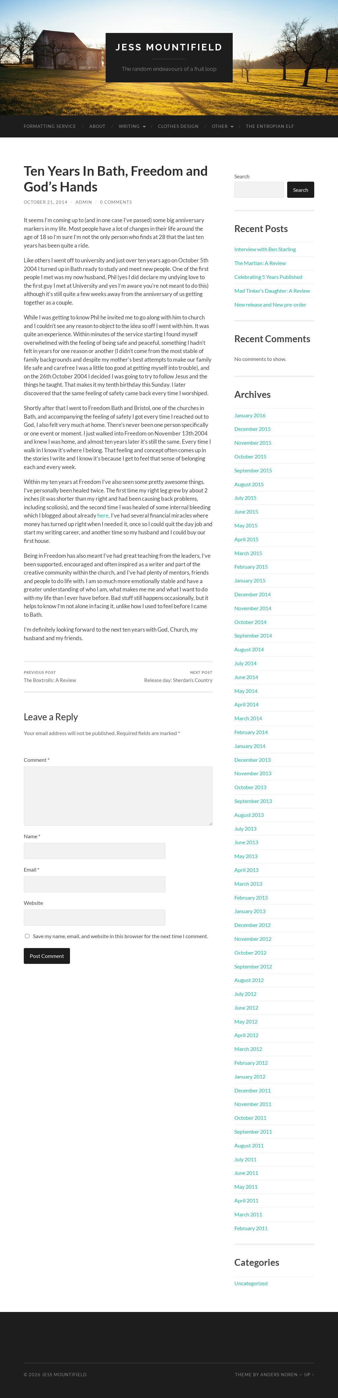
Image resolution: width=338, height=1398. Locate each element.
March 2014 (248, 718)
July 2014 (245, 663)
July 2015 (245, 497)
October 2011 (250, 1118)
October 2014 (250, 622)
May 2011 (245, 1186)
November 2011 (252, 1104)
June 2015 (246, 511)
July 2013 (245, 828)
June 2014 (246, 677)
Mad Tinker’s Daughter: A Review (272, 290)
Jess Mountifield (169, 47)
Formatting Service (50, 126)
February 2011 (251, 1228)
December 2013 (252, 760)
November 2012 (252, 939)
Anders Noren (279, 1374)
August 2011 (249, 1145)
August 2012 (249, 980)
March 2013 (248, 883)
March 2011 (248, 1214)
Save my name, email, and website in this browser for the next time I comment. (120, 936)
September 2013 (253, 801)
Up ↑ (309, 1374)
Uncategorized (251, 1283)
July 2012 (245, 994)
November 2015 (252, 442)
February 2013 (251, 897)
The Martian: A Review (260, 263)
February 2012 (251, 1062)
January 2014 (249, 746)
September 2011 (253, 1131)
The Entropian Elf (270, 126)
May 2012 (245, 1021)
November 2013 (252, 773)
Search (242, 176)
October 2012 (250, 952)
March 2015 (248, 553)
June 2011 (246, 1173)
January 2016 (249, 415)
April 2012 (246, 1035)
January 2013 (249, 911)
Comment (37, 760)
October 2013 (250, 787)
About (97, 126)
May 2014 (245, 691)
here (103, 515)
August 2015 (249, 484)
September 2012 (253, 966)
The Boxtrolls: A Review (50, 676)
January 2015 (249, 580)
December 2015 (252, 429)
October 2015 (250, 456)
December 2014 (252, 594)
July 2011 (245, 1159)
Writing (129, 126)
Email (31, 869)
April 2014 (246, 704)
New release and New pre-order (270, 304)
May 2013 (245, 856)
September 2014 (253, 635)
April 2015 (246, 539)
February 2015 (251, 566)
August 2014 (249, 649)
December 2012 (252, 925)
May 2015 (245, 525)
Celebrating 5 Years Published (268, 277)
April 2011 (246, 1200)
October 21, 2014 (46, 202)
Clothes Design (178, 126)
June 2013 (246, 842)
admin (84, 202)
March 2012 (248, 1049)
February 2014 (251, 732)
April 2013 (246, 870)
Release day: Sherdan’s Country (178, 676)
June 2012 (246, 1007)
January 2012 (249, 1076)
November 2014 (252, 608)
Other (220, 126)
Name (32, 836)
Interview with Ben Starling (265, 249)
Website (33, 903)
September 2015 (253, 470)
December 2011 (252, 1090)
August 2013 (249, 815)
